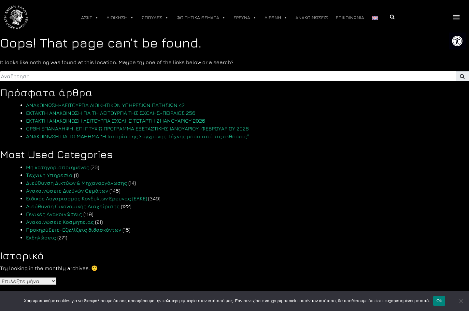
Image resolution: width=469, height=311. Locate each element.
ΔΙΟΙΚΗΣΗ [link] (120, 17)
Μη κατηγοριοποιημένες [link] (57, 167)
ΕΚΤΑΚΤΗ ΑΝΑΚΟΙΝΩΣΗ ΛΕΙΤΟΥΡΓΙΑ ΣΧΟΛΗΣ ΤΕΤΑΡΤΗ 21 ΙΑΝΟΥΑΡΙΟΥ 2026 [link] (115, 121)
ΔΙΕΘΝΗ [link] (276, 17)
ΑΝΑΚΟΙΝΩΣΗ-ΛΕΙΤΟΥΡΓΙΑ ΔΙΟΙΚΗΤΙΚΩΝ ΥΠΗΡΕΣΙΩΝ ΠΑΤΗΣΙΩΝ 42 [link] (105, 105)
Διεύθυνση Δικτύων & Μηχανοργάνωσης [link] (76, 183)
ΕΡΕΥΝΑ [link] (245, 17)
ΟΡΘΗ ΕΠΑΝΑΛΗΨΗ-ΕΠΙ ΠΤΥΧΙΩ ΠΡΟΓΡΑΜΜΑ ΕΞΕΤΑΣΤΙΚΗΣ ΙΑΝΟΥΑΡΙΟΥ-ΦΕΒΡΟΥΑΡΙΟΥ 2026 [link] (137, 128)
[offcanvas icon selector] (456, 17)
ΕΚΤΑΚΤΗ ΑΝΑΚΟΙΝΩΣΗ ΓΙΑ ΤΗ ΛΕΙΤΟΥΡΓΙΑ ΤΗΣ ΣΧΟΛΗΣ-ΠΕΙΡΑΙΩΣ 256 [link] (110, 113)
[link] (457, 41)
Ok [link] (439, 300)
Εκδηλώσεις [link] (41, 237)
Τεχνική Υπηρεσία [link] (49, 175)
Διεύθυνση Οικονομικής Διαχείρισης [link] (73, 206)
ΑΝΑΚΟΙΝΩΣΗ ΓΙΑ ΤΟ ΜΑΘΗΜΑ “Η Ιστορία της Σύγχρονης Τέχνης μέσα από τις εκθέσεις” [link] (137, 136)
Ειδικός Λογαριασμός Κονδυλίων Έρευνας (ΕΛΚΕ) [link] (86, 198)
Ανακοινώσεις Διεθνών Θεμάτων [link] (67, 191)
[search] (228, 76)
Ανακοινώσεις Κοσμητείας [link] (60, 222)
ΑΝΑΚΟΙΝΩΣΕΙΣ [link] (311, 17)
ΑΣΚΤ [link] (90, 17)
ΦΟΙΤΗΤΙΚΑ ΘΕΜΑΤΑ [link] (201, 17)
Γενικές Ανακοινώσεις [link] (54, 214)
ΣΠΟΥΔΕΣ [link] (155, 17)
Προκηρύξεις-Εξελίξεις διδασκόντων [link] (73, 230)
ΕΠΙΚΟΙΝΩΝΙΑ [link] (350, 17)
